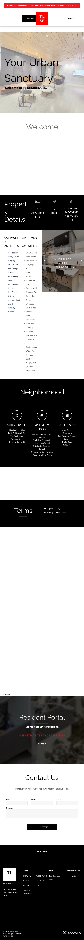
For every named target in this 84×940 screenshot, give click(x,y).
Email (33, 799)
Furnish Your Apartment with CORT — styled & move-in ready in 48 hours (42, 5)
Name (8, 799)
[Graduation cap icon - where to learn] (42, 419)
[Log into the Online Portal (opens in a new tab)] (42, 743)
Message (9, 808)
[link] (65, 932)
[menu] (5, 13)
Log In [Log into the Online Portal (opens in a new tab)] (73, 876)
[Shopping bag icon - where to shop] (67, 419)
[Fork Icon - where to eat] (17, 419)
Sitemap (6, 931)
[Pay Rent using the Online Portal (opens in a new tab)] (70, 18)
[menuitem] (31, 877)
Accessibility (14, 931)
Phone (58, 799)
